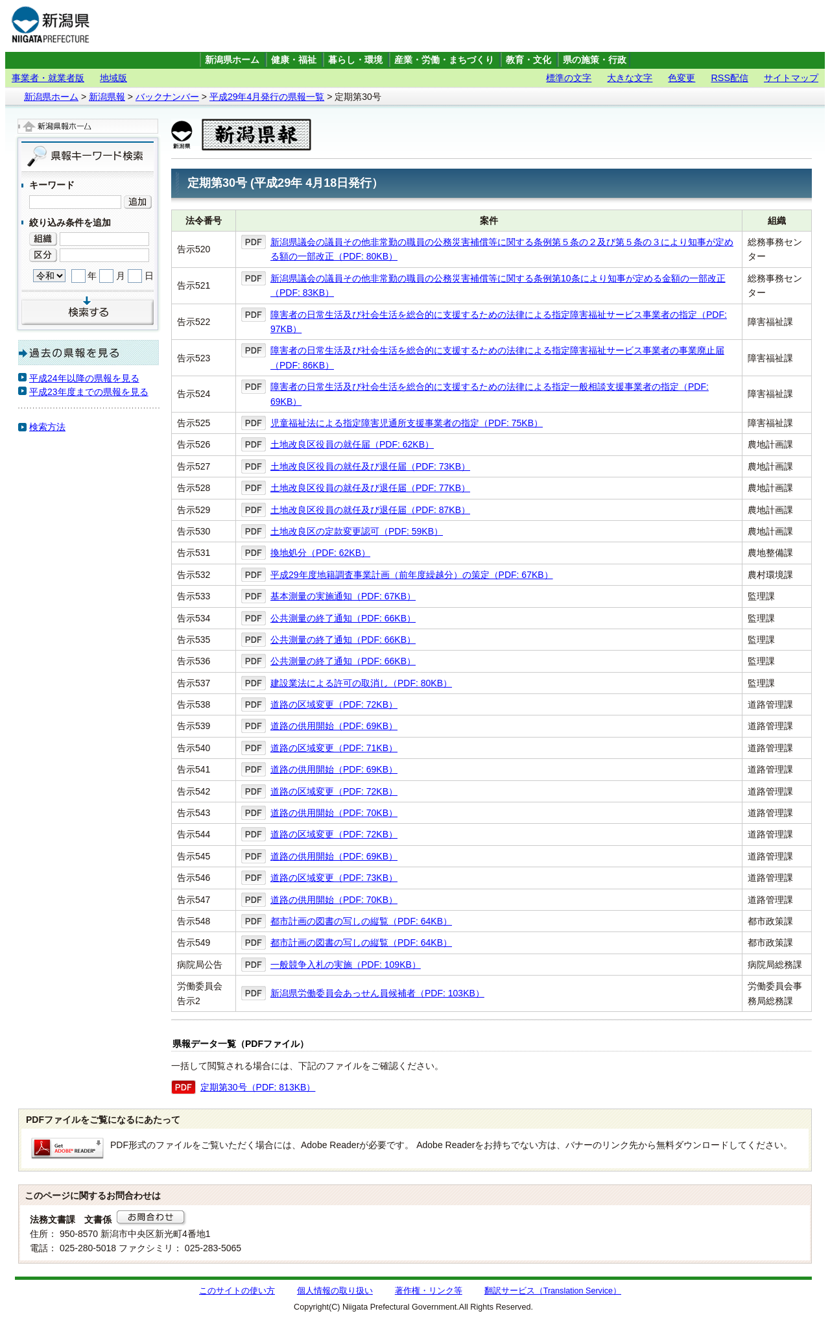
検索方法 (47, 427)
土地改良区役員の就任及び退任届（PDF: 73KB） (370, 466)
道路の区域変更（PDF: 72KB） (333, 704)
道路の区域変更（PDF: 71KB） (333, 748)
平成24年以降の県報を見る (84, 378)
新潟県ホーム (232, 60)
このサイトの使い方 (237, 1290)
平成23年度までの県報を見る (88, 392)
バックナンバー (167, 96)
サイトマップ (791, 78)
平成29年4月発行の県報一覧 (266, 96)
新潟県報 (107, 96)
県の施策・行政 (594, 60)
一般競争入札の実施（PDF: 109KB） (345, 964)
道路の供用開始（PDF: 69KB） (333, 726)
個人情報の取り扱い (335, 1290)
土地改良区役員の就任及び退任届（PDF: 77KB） (370, 488)
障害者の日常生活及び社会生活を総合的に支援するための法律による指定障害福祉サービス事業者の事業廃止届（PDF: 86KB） (497, 357)
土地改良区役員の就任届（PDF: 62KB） (352, 444)
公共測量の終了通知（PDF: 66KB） (343, 618)
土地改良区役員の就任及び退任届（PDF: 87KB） (370, 510)
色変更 (681, 78)
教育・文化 (528, 60)
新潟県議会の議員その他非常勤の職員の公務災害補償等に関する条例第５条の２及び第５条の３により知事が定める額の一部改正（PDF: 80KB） (501, 249)
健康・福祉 (293, 60)
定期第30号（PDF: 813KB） (257, 1087)
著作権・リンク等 (428, 1290)
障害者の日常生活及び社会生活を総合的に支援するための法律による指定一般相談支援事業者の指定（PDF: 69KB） (489, 393)
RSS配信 (729, 78)
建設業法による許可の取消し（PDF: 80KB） (361, 683)
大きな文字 (629, 78)
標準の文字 (568, 78)
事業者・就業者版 (48, 78)
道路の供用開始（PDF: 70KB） (333, 813)
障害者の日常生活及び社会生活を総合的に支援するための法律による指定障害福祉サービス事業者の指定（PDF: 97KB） (498, 321)
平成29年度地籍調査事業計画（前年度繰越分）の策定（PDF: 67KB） (411, 575)
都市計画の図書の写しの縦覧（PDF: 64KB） (361, 921)
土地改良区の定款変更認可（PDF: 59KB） (356, 531)
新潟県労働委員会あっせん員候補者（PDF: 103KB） (377, 993)
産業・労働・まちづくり (444, 60)
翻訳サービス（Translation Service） (552, 1290)
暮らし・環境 (355, 60)
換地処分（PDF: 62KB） (320, 552)
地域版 (113, 78)
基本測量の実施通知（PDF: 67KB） (343, 596)
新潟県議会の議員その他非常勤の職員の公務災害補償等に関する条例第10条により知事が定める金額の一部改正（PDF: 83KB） (498, 285)
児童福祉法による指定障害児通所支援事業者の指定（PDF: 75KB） (406, 423)
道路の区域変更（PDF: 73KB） (333, 877)
